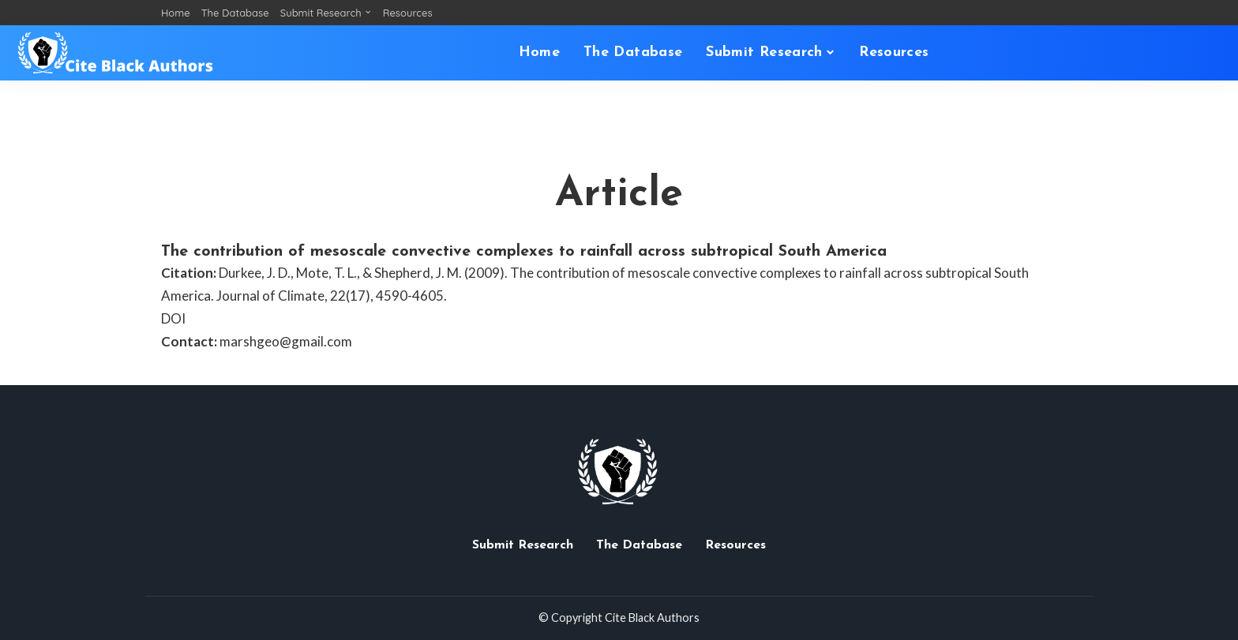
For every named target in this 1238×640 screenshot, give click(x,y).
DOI (173, 318)
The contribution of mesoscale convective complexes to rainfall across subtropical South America (524, 252)
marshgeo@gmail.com (285, 341)
